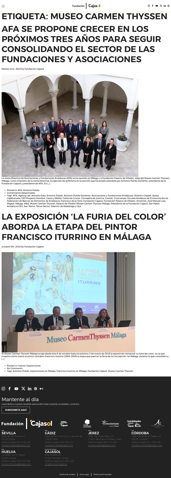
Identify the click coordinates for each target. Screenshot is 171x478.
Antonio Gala (38, 195)
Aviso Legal (84, 474)
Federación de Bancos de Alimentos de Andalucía (33, 201)
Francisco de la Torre (71, 201)
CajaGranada (13, 198)
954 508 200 (24, 442)
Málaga (19, 203)
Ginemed (141, 201)
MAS (26, 203)
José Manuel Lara (156, 201)
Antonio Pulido (31, 190)
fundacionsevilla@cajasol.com (16, 445)
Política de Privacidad (102, 474)
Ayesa (155, 195)
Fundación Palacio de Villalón (119, 201)
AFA (20, 190)
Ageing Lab (24, 195)
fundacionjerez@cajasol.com (102, 445)
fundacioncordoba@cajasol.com (146, 445)
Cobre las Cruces (71, 198)
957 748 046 (153, 442)
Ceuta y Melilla (54, 198)
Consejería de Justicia (92, 198)
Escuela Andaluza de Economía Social (147, 198)
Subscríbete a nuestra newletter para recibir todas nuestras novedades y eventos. (41, 404)
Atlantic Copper (142, 195)
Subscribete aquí (15, 410)
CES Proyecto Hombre (33, 198)
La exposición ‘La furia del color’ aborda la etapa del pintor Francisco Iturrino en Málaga (84, 227)
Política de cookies (67, 474)
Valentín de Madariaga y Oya (66, 206)
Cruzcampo (120, 198)
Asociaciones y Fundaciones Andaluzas (112, 195)
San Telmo (29, 206)
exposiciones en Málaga (42, 371)
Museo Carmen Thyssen (42, 203)
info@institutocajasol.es (56, 464)
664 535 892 (110, 442)
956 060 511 (67, 442)
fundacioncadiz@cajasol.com (59, 445)
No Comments (15, 368)
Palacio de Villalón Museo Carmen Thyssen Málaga (83, 203)
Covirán (109, 198)
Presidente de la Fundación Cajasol (129, 203)
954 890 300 (67, 461)
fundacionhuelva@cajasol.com (16, 464)
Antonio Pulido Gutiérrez (77, 195)
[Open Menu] (3, 6)
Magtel (10, 203)
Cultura (21, 365)
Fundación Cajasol (34, 69)
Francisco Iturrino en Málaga (72, 371)
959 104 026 (24, 461)
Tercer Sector (43, 206)
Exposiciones (33, 365)
